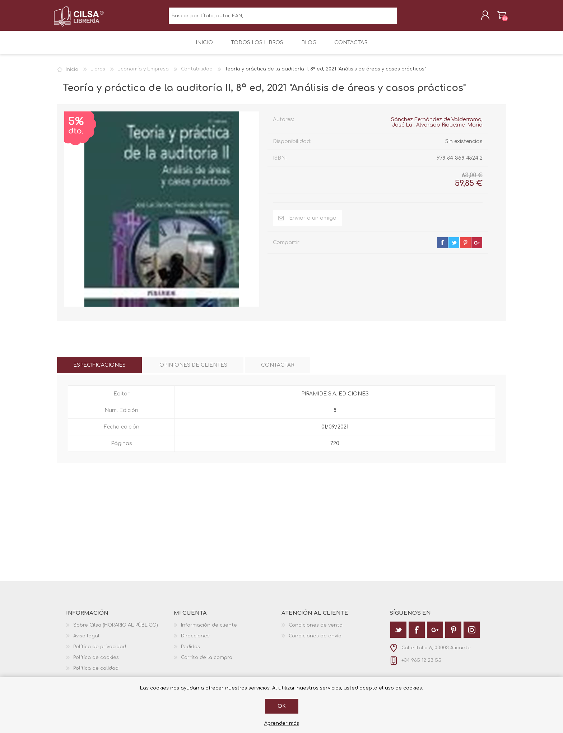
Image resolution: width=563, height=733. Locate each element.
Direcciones (195, 640)
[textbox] (283, 18)
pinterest (465, 247)
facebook (442, 247)
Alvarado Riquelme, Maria (449, 130)
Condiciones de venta (316, 630)
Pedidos (190, 651)
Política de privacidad (99, 651)
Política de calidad (95, 673)
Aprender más (281, 723)
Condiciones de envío (315, 640)
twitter (453, 247)
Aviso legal (86, 640)
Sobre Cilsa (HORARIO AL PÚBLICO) (115, 630)
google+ (476, 247)
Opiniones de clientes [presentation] (193, 370)
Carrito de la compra (498, 18)
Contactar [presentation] (277, 370)
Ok (282, 706)
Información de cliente (209, 630)
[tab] (99, 370)
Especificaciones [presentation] (99, 370)
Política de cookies (96, 662)
